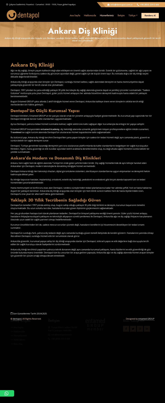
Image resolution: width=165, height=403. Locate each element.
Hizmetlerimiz (107, 15)
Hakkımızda (90, 15)
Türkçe (132, 15)
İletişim (121, 15)
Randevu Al (150, 15)
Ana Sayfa (75, 15)
